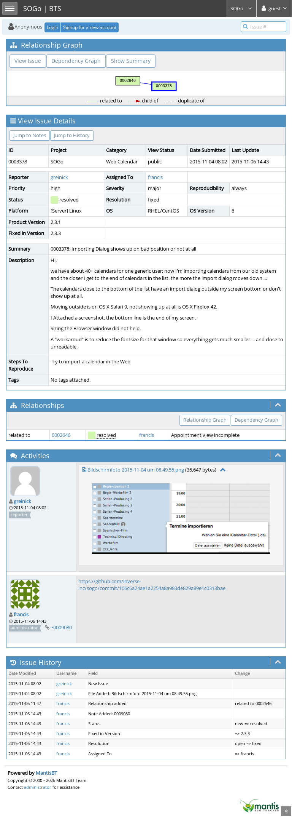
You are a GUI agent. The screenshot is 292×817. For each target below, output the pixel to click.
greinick (59, 177)
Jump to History (72, 135)
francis (155, 177)
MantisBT (46, 772)
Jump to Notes (29, 135)
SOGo (241, 8)
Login (52, 27)
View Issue (27, 60)
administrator (37, 787)
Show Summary (131, 60)
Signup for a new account (89, 27)
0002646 (61, 435)
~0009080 (61, 627)
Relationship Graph (205, 419)
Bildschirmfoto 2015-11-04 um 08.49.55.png (135, 469)
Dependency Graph (76, 60)
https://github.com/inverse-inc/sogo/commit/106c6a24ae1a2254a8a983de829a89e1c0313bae (151, 585)
